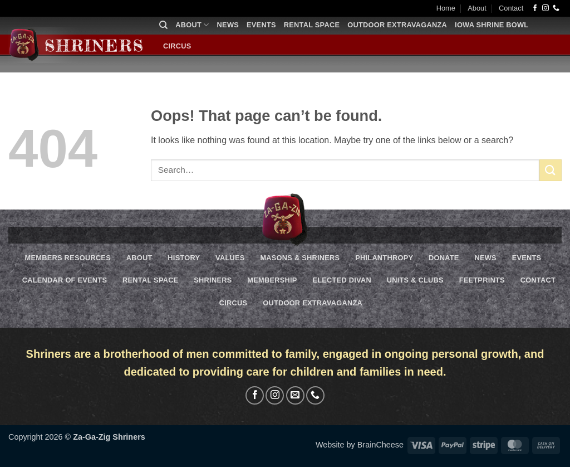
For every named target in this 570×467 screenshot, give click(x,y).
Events (261, 25)
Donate (444, 258)
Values (230, 258)
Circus (177, 46)
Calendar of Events (64, 280)
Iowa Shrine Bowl (491, 25)
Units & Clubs (415, 280)
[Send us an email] (295, 395)
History (184, 258)
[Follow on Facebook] (535, 8)
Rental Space (312, 25)
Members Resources (68, 258)
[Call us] (556, 8)
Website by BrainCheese (360, 444)
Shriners (213, 280)
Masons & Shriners (300, 258)
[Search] (163, 25)
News (228, 25)
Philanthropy (384, 258)
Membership (272, 280)
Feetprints (482, 280)
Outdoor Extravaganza (397, 25)
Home (445, 8)
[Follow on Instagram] (545, 8)
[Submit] (550, 170)
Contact (511, 8)
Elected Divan (341, 280)
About (477, 8)
